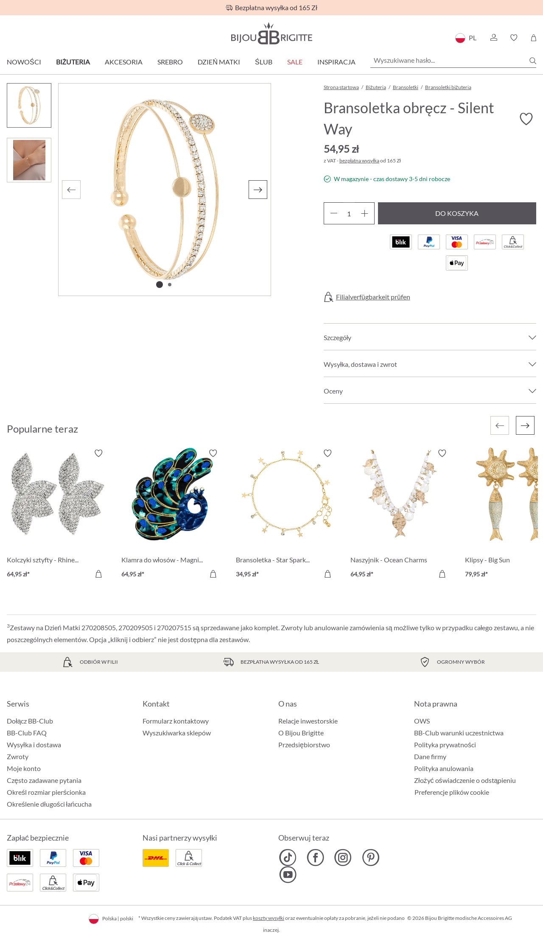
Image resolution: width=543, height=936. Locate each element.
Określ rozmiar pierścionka (46, 792)
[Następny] (258, 189)
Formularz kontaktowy (176, 721)
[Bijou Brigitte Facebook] (315, 857)
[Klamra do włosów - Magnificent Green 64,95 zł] (172, 515)
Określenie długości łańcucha (49, 804)
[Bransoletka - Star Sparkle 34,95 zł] (287, 515)
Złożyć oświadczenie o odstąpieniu (465, 780)
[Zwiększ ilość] (365, 213)
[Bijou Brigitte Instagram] (343, 857)
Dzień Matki (219, 62)
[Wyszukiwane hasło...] (453, 60)
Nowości (24, 62)
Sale (294, 62)
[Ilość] (349, 213)
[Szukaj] (533, 60)
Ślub (263, 62)
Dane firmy (430, 756)
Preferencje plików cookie (451, 792)
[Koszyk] (533, 38)
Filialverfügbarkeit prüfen (373, 297)
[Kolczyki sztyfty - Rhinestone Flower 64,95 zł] (58, 515)
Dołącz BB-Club (30, 721)
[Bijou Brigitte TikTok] (287, 857)
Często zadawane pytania (44, 780)
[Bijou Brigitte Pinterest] (370, 857)
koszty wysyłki (268, 918)
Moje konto (24, 768)
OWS (422, 721)
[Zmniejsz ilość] (334, 213)
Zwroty (17, 756)
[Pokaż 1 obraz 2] (159, 284)
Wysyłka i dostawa (34, 744)
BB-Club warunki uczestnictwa (459, 733)
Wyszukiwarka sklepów (177, 733)
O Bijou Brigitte (301, 733)
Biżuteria (73, 62)
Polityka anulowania (443, 768)
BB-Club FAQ (27, 733)
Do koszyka (457, 213)
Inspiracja (336, 62)
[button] (493, 38)
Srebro (170, 62)
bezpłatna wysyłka (359, 160)
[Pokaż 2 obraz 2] (169, 284)
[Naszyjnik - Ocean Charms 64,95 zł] (401, 515)
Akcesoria (124, 62)
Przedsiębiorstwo (304, 744)
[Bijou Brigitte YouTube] (287, 874)
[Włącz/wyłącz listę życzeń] (526, 119)
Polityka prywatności (445, 744)
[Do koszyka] (98, 574)
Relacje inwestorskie (308, 721)
